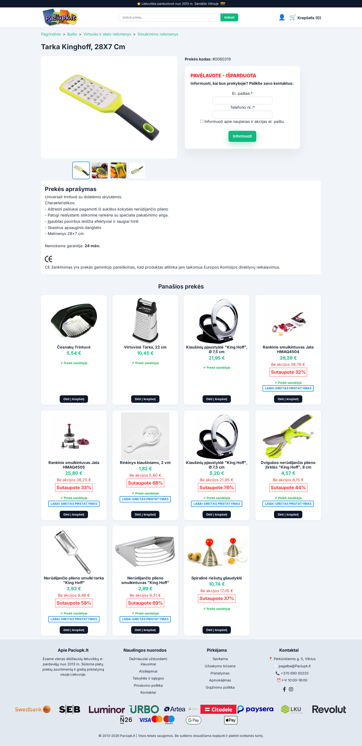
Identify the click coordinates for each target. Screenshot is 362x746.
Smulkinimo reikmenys (158, 34)
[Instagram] (291, 689)
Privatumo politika (148, 685)
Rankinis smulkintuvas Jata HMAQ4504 (288, 349)
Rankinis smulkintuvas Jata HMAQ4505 (73, 464)
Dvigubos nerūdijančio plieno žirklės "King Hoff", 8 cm (288, 464)
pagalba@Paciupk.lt (295, 666)
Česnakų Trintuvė (74, 347)
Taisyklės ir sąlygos (148, 678)
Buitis (72, 34)
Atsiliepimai (148, 671)
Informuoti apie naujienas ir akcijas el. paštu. (244, 121)
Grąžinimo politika (220, 687)
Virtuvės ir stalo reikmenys (107, 34)
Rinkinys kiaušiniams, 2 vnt (145, 462)
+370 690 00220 (295, 673)
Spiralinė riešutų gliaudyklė (216, 578)
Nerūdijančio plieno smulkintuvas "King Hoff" (145, 580)
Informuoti (242, 136)
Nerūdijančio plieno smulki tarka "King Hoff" (74, 580)
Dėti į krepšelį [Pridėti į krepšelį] (74, 399)
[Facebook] (284, 689)
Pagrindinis (51, 34)
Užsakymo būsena (220, 666)
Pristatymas (220, 673)
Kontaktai (148, 692)
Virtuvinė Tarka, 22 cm (145, 347)
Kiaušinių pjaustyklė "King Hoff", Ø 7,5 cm (216, 349)
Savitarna (220, 659)
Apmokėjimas (220, 680)
